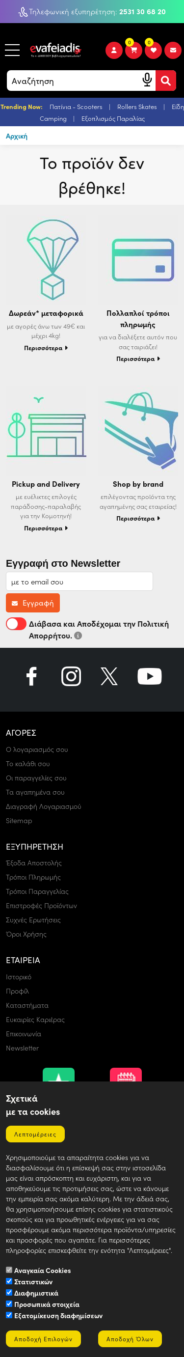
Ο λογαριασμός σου (37, 749)
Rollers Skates (137, 106)
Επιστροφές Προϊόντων (41, 905)
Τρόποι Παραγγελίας (37, 891)
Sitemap (19, 820)
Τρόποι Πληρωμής (33, 877)
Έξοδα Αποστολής (34, 862)
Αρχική (16, 135)
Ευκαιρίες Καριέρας (35, 1019)
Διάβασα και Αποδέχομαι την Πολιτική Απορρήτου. (87, 628)
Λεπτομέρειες (35, 1134)
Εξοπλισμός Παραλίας (113, 118)
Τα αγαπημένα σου (35, 792)
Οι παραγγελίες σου (36, 777)
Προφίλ (17, 991)
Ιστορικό (18, 976)
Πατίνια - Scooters (77, 106)
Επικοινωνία (23, 1033)
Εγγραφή (33, 603)
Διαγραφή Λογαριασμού (43, 806)
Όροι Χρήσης (26, 934)
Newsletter (22, 1047)
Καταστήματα (27, 1005)
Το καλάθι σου (28, 763)
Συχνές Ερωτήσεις (33, 919)
